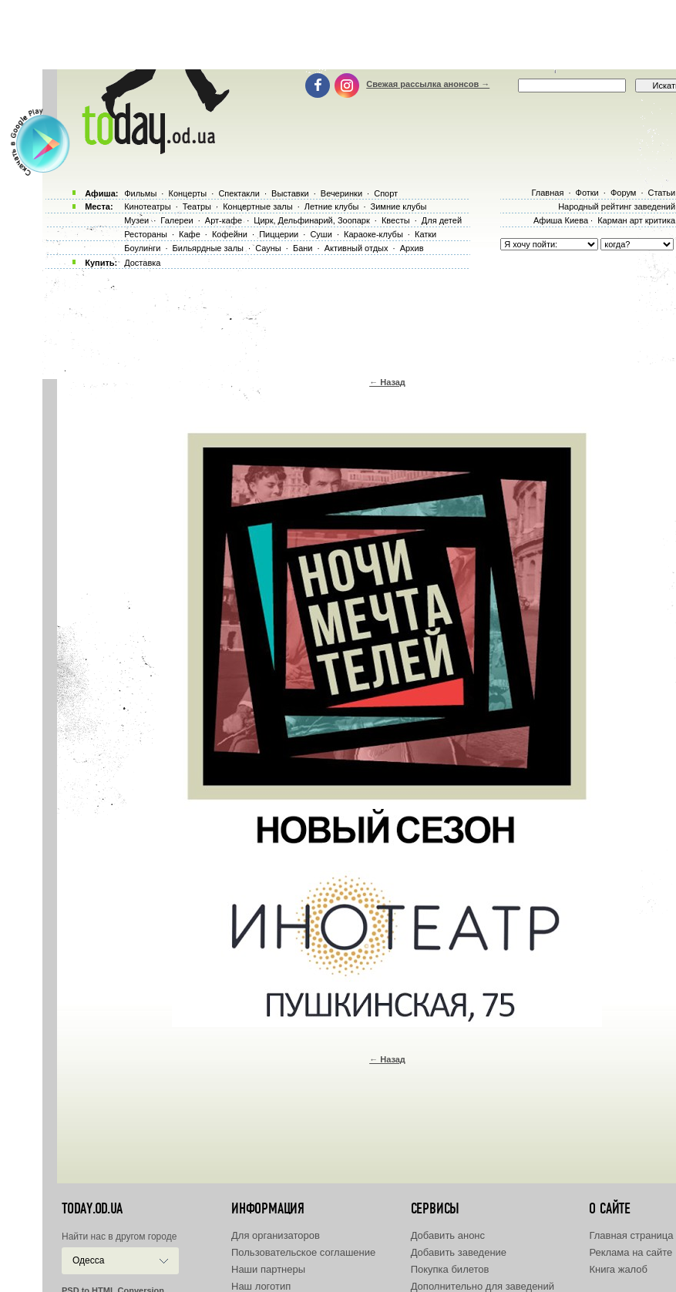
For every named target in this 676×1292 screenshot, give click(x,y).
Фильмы (140, 193)
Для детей (442, 220)
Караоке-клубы (373, 234)
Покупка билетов (450, 1269)
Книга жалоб (618, 1269)
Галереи (176, 220)
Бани (303, 248)
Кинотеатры (147, 206)
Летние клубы (331, 206)
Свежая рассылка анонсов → (427, 84)
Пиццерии (278, 234)
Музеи (136, 220)
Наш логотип (261, 1286)
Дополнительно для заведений (482, 1286)
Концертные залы (257, 206)
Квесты (396, 220)
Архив (412, 248)
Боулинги (142, 248)
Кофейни (229, 234)
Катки (425, 234)
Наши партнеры (268, 1269)
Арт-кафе (223, 220)
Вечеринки (341, 193)
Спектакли (239, 193)
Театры (197, 206)
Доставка (142, 262)
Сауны (268, 248)
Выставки (290, 193)
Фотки (587, 192)
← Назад (387, 382)
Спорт (386, 193)
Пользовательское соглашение (303, 1252)
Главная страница (631, 1235)
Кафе (189, 234)
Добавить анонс (448, 1235)
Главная (547, 192)
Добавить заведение (458, 1252)
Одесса (88, 1260)
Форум (623, 192)
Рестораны (145, 234)
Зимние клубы (399, 206)
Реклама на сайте (630, 1252)
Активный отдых (356, 248)
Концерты (187, 193)
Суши (320, 234)
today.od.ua (92, 1208)
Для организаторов (275, 1235)
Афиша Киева (560, 220)
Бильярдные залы (208, 248)
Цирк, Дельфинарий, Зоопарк (311, 220)
